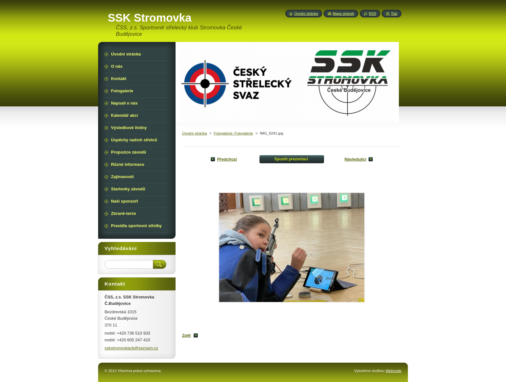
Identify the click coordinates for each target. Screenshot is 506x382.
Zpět (186, 335)
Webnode (393, 371)
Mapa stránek (343, 13)
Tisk (394, 13)
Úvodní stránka (194, 133)
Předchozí (227, 159)
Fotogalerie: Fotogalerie (233, 133)
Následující (355, 159)
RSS (372, 13)
